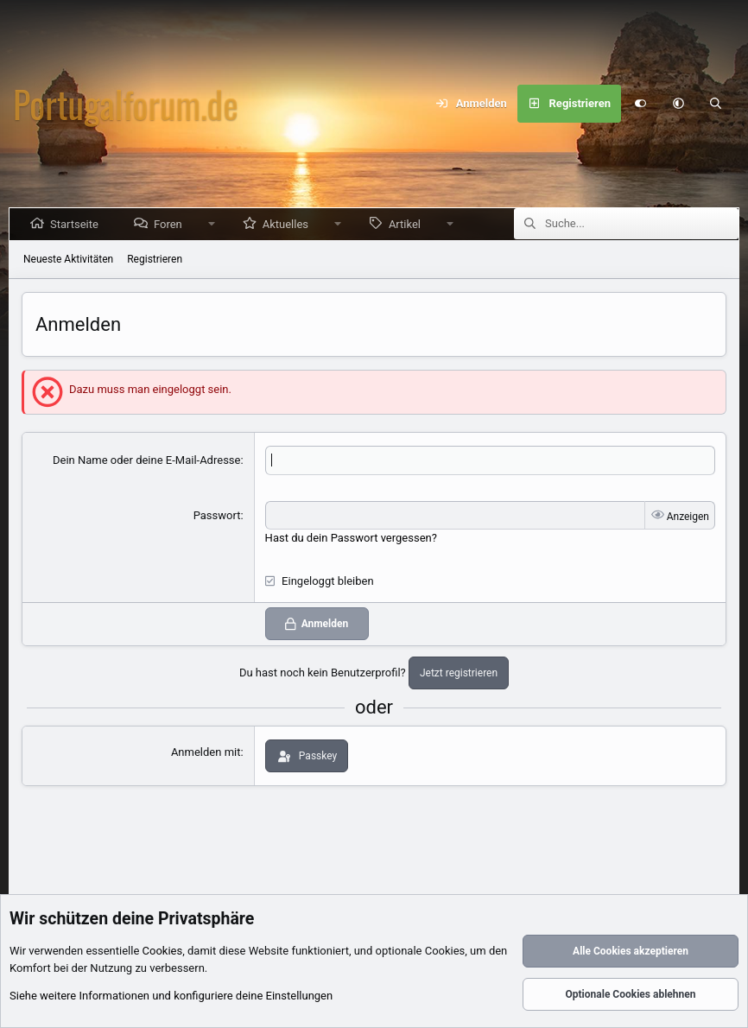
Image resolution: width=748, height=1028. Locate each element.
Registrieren (154, 259)
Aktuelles (289, 224)
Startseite (78, 224)
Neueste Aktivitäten (68, 259)
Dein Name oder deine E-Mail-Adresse (146, 460)
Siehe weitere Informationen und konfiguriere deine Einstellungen (171, 996)
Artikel (408, 224)
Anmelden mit (206, 752)
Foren (171, 224)
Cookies (163, 951)
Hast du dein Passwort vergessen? (351, 537)
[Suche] (716, 104)
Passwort (217, 515)
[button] (678, 104)
